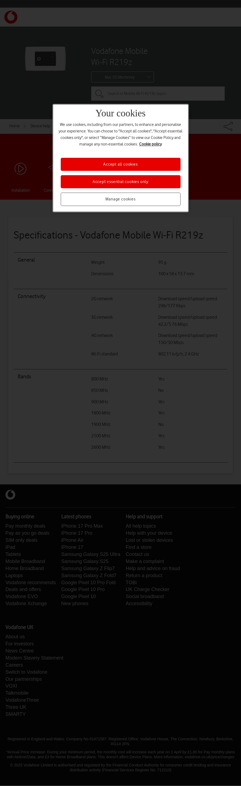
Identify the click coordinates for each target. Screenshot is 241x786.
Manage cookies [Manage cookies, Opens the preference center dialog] (120, 199)
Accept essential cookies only (120, 181)
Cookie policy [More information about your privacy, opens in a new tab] (150, 144)
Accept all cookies (120, 164)
